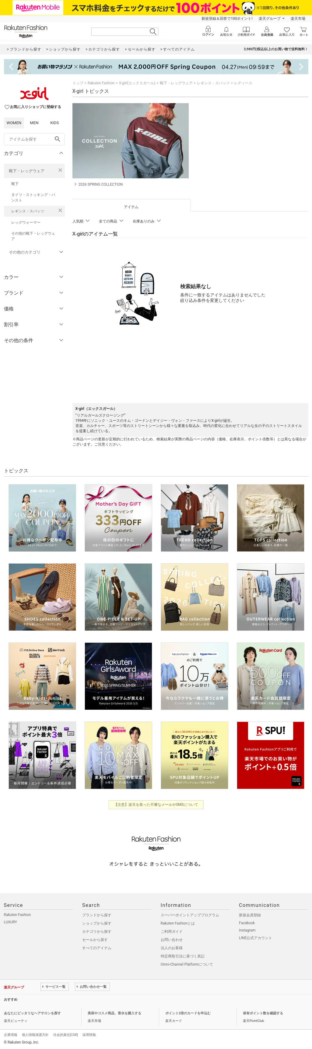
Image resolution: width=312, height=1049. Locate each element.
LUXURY (10, 922)
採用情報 (89, 1035)
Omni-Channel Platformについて (187, 964)
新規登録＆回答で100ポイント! (227, 18)
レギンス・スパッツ (27, 211)
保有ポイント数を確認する (263, 1013)
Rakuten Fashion (101, 83)
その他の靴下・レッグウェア (33, 236)
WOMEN (14, 123)
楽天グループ (270, 18)
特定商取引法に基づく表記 (183, 956)
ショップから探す (96, 923)
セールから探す (95, 940)
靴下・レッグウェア (26, 171)
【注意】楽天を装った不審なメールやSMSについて (156, 804)
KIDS (54, 123)
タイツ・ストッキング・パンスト (33, 197)
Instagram (247, 930)
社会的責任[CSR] (65, 1035)
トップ (77, 83)
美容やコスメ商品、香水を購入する (114, 1013)
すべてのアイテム (96, 948)
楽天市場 (298, 18)
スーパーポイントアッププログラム (190, 915)
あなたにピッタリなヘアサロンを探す (32, 1013)
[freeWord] (34, 139)
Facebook (247, 923)
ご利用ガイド (172, 931)
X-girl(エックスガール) (137, 83)
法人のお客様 (172, 948)
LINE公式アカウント (255, 938)
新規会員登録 (250, 915)
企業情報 (10, 1035)
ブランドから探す (96, 915)
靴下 (15, 184)
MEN (34, 123)
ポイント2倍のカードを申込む (188, 1013)
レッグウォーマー (25, 222)
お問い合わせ (172, 940)
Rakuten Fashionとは (178, 923)
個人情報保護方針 (35, 1035)
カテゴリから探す (96, 931)
